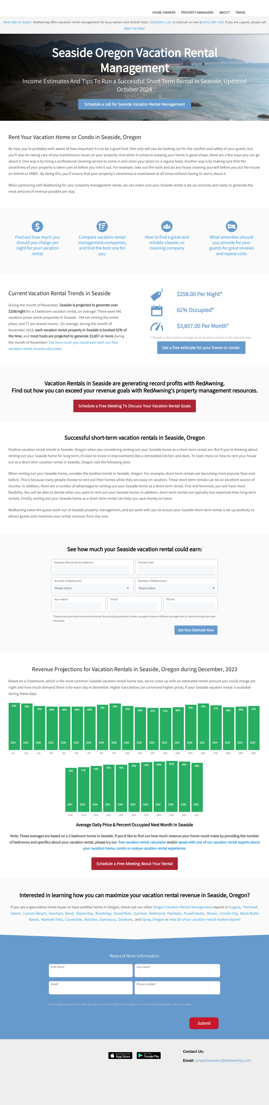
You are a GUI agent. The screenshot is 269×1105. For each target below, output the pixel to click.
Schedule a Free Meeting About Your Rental (134, 866)
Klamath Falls (52, 921)
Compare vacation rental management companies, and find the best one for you (102, 248)
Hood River (122, 915)
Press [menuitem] (176, 1095)
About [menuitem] (151, 1095)
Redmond (157, 915)
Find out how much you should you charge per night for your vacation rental (37, 248)
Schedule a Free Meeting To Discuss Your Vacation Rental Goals (134, 408)
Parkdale (174, 915)
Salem (16, 915)
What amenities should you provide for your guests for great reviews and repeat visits (231, 248)
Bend (69, 915)
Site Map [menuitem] (246, 1095)
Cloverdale (73, 921)
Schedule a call (160, 30)
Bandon (91, 921)
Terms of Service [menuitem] (227, 1095)
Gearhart (56, 915)
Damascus (108, 921)
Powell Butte (194, 915)
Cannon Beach (34, 915)
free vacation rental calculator (142, 844)
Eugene (235, 909)
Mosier (212, 915)
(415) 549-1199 (213, 30)
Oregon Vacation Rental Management (182, 909)
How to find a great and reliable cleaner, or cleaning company (167, 245)
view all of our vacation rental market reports (204, 921)
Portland (250, 909)
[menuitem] (167, 12)
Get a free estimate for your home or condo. (201, 350)
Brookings (103, 915)
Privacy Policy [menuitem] (205, 1095)
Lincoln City (228, 915)
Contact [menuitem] (188, 1095)
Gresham (125, 921)
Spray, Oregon (153, 921)
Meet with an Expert (17, 30)
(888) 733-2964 (134, 36)
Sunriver (140, 915)
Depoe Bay (84, 915)
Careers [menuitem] (163, 1095)
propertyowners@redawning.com (223, 1063)
